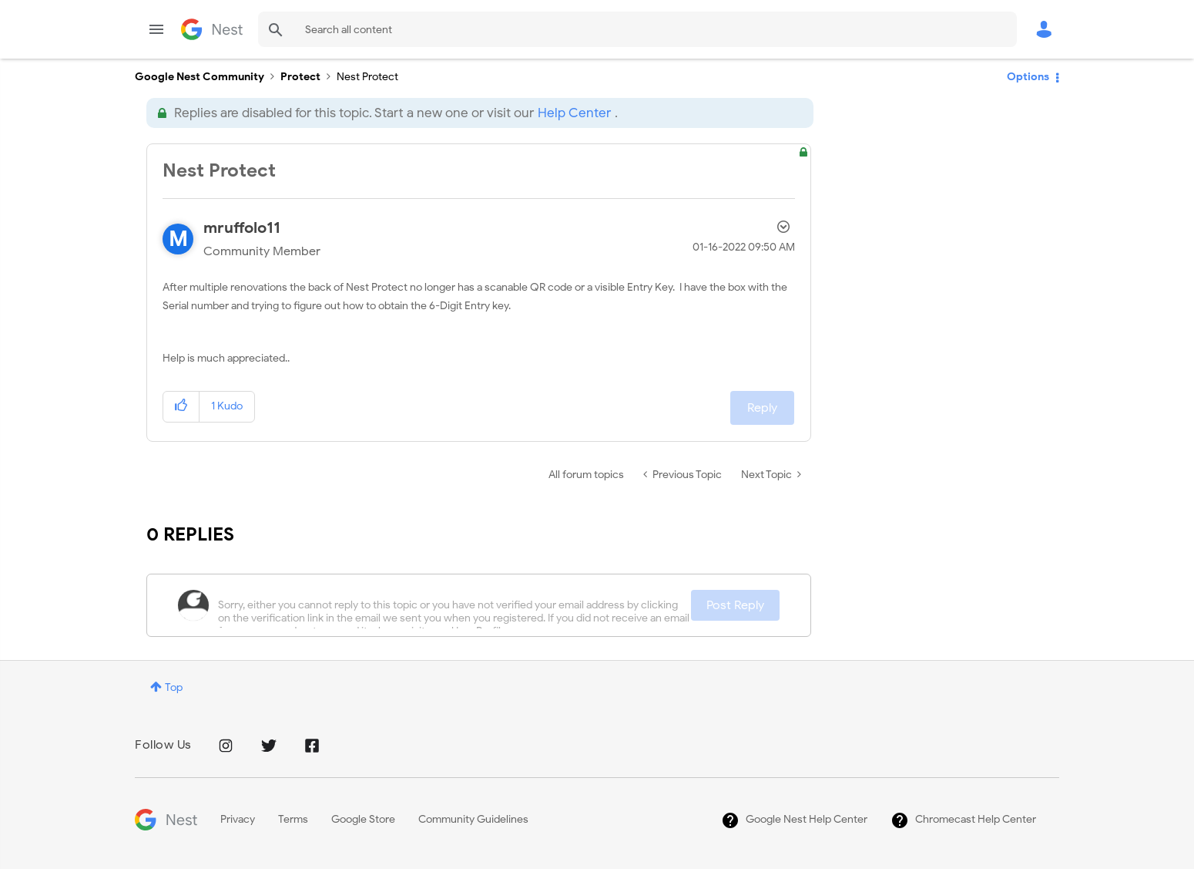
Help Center (574, 113)
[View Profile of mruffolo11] (241, 227)
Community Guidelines (473, 819)
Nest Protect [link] (367, 76)
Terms (293, 819)
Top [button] (174, 687)
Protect (300, 76)
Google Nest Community (212, 29)
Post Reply (735, 605)
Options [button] (1028, 76)
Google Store (363, 819)
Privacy (237, 819)
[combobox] (637, 29)
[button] (181, 407)
